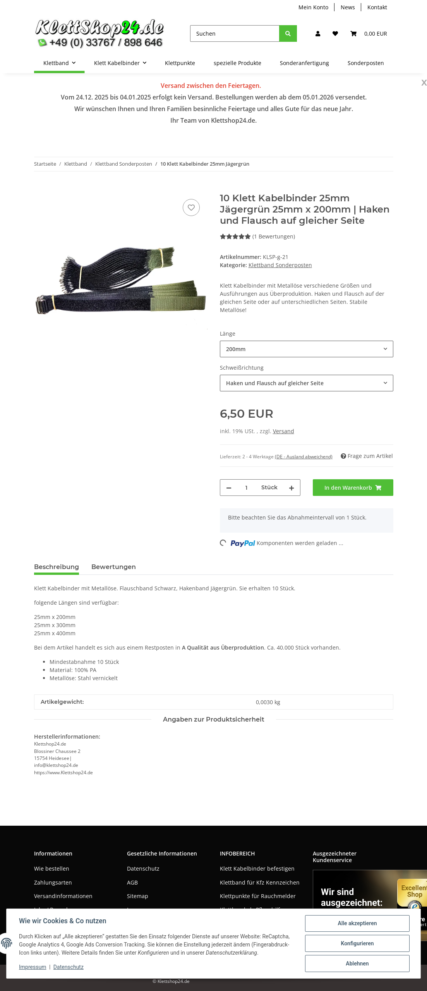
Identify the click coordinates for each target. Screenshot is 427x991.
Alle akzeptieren (357, 923)
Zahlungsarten (53, 882)
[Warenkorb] (368, 33)
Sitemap (137, 896)
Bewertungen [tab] (113, 567)
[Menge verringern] (228, 488)
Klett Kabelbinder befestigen (257, 868)
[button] (317, 33)
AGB (132, 882)
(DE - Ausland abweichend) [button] (304, 456)
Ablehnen (357, 963)
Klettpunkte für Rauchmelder (258, 896)
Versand (283, 431)
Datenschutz (143, 868)
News (348, 7)
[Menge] (246, 488)
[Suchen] (235, 33)
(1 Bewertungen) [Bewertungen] (257, 236)
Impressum (32, 967)
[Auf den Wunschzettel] (191, 207)
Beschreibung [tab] (56, 567)
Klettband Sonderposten (280, 265)
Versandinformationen (63, 896)
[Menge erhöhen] (291, 488)
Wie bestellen (51, 868)
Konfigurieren (357, 943)
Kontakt (377, 7)
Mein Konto (313, 7)
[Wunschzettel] (335, 33)
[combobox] (306, 349)
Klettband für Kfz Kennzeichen (260, 882)
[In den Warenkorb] (40, 188)
